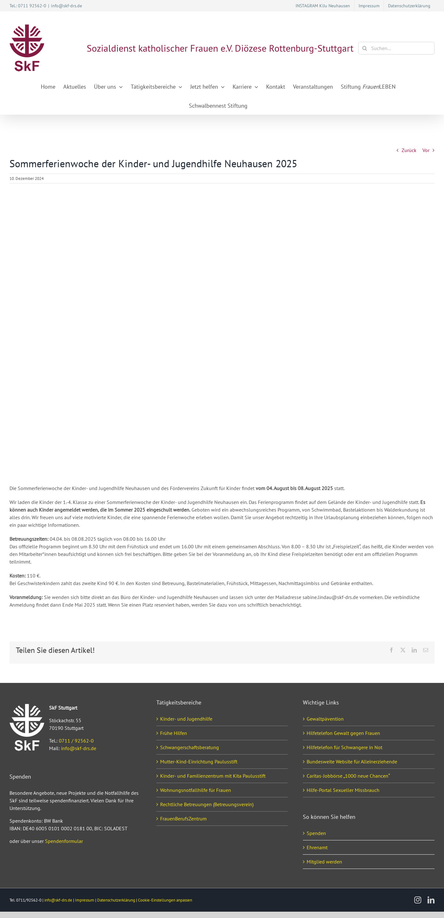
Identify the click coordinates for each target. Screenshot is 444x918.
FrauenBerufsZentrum (183, 818)
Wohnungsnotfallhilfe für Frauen (195, 790)
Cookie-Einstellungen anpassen (165, 900)
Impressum (84, 900)
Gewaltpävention (325, 719)
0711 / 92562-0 (76, 740)
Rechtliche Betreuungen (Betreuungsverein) (206, 804)
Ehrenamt (317, 847)
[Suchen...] (396, 48)
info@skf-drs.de (66, 6)
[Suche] (364, 48)
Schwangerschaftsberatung (189, 747)
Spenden (316, 833)
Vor (425, 150)
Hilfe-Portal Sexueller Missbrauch (343, 790)
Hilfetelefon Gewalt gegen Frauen (343, 733)
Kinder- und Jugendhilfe (186, 719)
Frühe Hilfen (173, 733)
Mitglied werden (324, 861)
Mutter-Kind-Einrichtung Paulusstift (198, 761)
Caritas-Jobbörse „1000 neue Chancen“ (348, 776)
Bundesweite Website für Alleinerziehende (352, 761)
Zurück (409, 150)
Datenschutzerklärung (116, 900)
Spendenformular (64, 841)
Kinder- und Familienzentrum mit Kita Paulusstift (213, 776)
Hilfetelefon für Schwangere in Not (344, 747)
